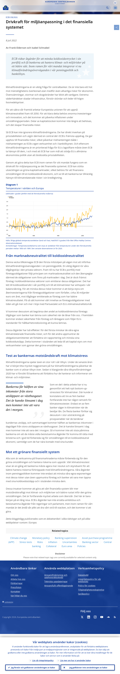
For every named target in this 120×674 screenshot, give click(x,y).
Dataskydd (83, 575)
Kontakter (15, 591)
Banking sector (90, 542)
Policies (81, 546)
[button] (115, 2)
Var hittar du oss (19, 595)
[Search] (58, 8)
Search (107, 8)
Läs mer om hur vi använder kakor (75, 657)
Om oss (14, 575)
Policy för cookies (86, 585)
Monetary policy (41, 538)
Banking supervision (66, 538)
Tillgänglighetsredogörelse (91, 589)
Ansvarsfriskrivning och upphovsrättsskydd (55, 576)
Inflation (52, 542)
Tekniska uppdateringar (56, 581)
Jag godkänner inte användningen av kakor (87, 666)
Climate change (18, 538)
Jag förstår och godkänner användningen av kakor (32, 665)
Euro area (67, 546)
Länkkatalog (9, 602)
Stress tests (25, 542)
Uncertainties (69, 542)
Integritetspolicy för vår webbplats (89, 580)
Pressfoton (16, 587)
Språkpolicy (83, 593)
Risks (40, 542)
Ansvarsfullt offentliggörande (58, 585)
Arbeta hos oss (18, 579)
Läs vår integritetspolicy (43, 657)
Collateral (51, 546)
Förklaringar (16, 583)
